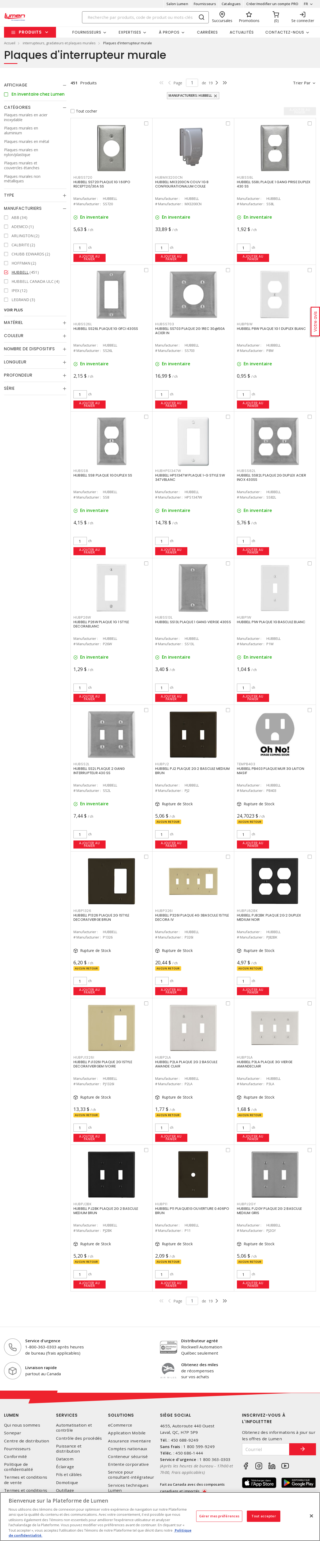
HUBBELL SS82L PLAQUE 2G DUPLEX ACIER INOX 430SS (271, 477)
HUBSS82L (246, 470)
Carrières (207, 32)
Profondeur (18, 375)
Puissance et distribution (68, 1448)
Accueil (9, 43)
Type (9, 195)
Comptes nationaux (127, 1448)
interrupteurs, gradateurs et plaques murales (59, 43)
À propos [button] (169, 32)
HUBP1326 (82, 910)
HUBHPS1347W (168, 470)
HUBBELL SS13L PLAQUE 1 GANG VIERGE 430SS (193, 622)
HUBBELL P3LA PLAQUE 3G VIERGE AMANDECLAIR (264, 1064)
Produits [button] (30, 32)
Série (9, 388)
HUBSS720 (82, 177)
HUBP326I (164, 910)
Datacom (64, 1458)
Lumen (11, 1415)
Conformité (15, 1456)
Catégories (17, 107)
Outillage (65, 1490)
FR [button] (306, 3)
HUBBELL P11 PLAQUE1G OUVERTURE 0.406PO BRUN (192, 1210)
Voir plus (13, 309)
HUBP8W (245, 324)
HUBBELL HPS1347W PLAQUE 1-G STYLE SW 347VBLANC (190, 477)
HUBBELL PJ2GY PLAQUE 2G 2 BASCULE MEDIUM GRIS (269, 1210)
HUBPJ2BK (82, 1204)
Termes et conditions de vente (25, 1480)
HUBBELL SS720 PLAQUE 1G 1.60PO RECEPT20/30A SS (102, 184)
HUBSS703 (164, 324)
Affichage (15, 85)
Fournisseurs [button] (86, 32)
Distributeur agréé (199, 1340)
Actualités (242, 32)
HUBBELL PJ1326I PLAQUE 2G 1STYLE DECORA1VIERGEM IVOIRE (102, 1064)
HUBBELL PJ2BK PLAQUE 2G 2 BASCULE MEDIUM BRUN (105, 1210)
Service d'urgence (42, 1340)
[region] (160, 1516)
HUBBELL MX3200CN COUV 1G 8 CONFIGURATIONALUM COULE (182, 184)
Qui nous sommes (22, 1425)
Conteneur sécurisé (128, 1456)
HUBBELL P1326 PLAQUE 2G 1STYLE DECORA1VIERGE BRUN (101, 917)
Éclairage (65, 1466)
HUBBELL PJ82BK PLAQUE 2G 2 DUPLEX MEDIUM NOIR (269, 917)
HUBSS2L (81, 764)
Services (67, 1415)
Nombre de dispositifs (29, 349)
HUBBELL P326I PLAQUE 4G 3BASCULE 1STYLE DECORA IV (192, 917)
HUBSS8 (80, 470)
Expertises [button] (130, 32)
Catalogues (231, 3)
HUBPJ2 (162, 764)
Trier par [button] (302, 82)
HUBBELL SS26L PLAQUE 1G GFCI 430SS (105, 328)
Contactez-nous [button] (284, 32)
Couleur (14, 335)
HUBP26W (82, 617)
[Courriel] (265, 1449)
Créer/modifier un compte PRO (272, 3)
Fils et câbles (69, 1474)
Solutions (121, 1415)
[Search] (145, 17)
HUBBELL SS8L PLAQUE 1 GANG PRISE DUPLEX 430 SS (274, 184)
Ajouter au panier (89, 257)
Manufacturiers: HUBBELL (190, 95)
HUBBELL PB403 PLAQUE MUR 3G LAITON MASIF (270, 770)
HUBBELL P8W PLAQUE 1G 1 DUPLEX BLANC (271, 328)
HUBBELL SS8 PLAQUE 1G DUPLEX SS (102, 475)
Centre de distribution (26, 1440)
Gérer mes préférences (219, 1516)
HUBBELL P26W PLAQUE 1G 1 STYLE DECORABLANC (101, 624)
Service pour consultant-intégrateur (131, 1475)
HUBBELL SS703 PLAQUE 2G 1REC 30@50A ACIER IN (190, 330)
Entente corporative (128, 1464)
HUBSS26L (82, 324)
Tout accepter (263, 1516)
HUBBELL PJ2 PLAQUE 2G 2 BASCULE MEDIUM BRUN (192, 770)
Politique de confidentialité (18, 1467)
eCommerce (120, 1425)
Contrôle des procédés (79, 1438)
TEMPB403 (246, 764)
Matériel (13, 322)
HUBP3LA (245, 1057)
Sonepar (12, 1432)
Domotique (67, 1482)
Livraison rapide (41, 1367)
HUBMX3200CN (169, 177)
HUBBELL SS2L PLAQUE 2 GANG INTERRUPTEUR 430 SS (99, 770)
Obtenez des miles (199, 1364)
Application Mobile (127, 1432)
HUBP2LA (163, 1057)
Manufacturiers (23, 208)
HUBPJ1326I (83, 1057)
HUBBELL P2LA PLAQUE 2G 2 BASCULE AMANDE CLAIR (186, 1064)
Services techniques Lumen (128, 1488)
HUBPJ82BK (247, 910)
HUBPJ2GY (246, 1204)
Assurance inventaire (129, 1440)
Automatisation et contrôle (74, 1428)
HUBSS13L (164, 617)
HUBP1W (244, 617)
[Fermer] (311, 1516)
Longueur (15, 362)
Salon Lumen (177, 3)
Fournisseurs (205, 3)
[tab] (35, 85)
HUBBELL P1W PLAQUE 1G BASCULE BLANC (271, 622)
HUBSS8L (245, 177)
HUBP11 (161, 1204)
